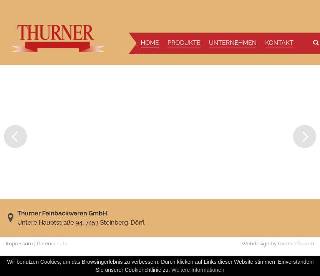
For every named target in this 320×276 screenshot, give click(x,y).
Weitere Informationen (197, 270)
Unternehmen (233, 42)
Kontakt (279, 42)
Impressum (19, 243)
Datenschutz (52, 243)
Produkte (184, 42)
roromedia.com (296, 243)
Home (150, 42)
